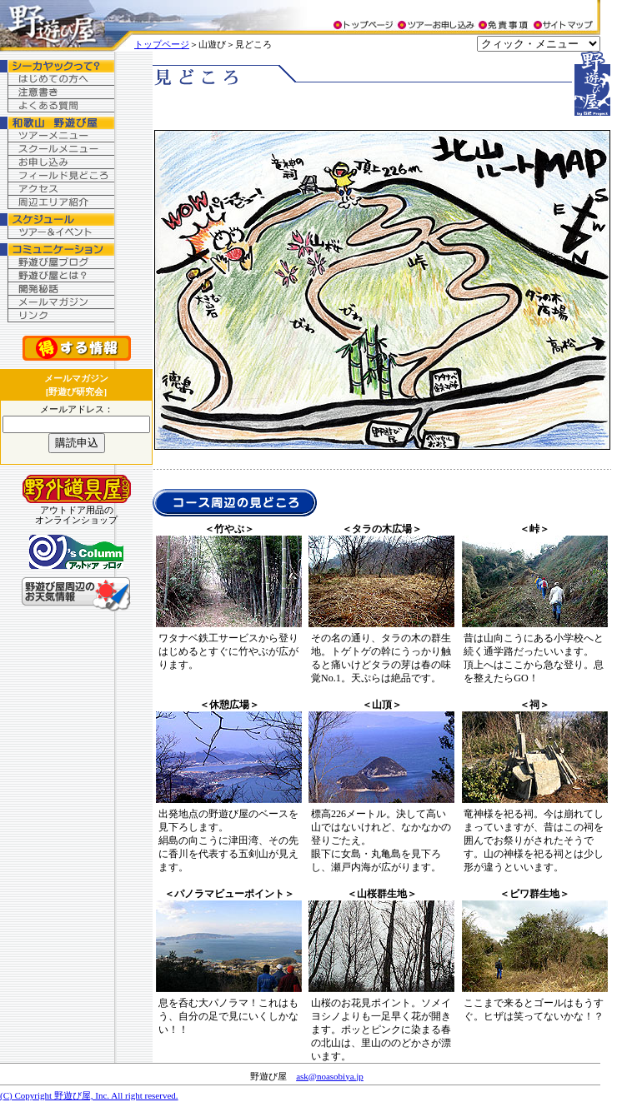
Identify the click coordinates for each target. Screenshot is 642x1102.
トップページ (161, 44)
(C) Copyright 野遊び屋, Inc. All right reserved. (89, 1095)
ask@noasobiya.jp (330, 1076)
